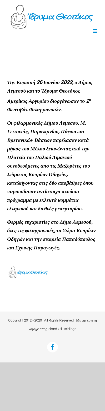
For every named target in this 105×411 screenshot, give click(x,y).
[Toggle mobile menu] (95, 31)
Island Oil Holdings (62, 329)
